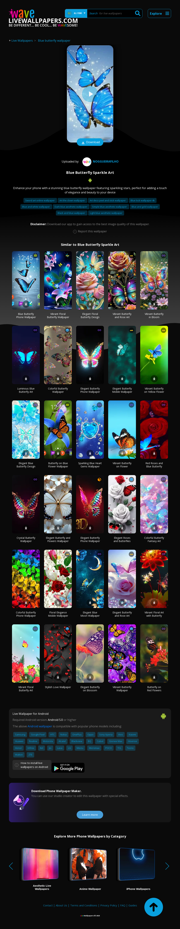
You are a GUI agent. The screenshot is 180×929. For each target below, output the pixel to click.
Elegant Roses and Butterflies (122, 539)
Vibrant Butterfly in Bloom (154, 315)
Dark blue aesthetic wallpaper (71, 206)
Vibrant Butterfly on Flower (122, 464)
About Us (61, 905)
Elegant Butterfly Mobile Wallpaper (122, 390)
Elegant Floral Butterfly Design (90, 315)
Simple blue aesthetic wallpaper (109, 206)
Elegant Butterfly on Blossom (90, 688)
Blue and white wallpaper (36, 206)
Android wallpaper (40, 726)
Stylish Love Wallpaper (58, 687)
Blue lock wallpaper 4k (143, 200)
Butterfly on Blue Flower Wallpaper (58, 464)
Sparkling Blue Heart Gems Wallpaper (90, 464)
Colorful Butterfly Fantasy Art (154, 539)
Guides (132, 905)
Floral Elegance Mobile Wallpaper (58, 614)
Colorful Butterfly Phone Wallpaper (26, 614)
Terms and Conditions (83, 905)
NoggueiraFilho (100, 161)
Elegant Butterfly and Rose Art (122, 614)
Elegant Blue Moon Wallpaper (90, 614)
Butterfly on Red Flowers (154, 688)
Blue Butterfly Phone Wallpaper (26, 315)
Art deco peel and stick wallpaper (108, 200)
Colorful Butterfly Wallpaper (58, 390)
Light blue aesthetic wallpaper (106, 213)
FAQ (122, 905)
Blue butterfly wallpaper (54, 41)
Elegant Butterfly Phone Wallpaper (90, 390)
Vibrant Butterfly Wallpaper (122, 688)
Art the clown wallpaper (72, 200)
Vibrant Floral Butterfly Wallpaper (58, 315)
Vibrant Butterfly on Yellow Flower (154, 390)
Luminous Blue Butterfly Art (26, 390)
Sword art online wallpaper (40, 200)
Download (90, 142)
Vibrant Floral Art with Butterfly (154, 614)
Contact (48, 905)
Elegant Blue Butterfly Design (25, 464)
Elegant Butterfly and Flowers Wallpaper (58, 539)
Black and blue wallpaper (72, 213)
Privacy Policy (108, 905)
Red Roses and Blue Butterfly (154, 464)
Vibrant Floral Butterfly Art (25, 688)
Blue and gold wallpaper (145, 206)
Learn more (90, 815)
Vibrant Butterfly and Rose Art (122, 315)
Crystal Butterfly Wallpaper (26, 539)
